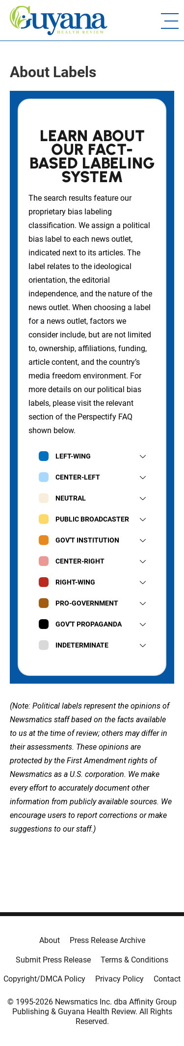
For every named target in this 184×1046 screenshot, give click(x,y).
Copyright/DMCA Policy (44, 978)
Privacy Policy (119, 978)
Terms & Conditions (134, 959)
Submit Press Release (53, 959)
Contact (167, 978)
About (49, 940)
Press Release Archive (107, 940)
